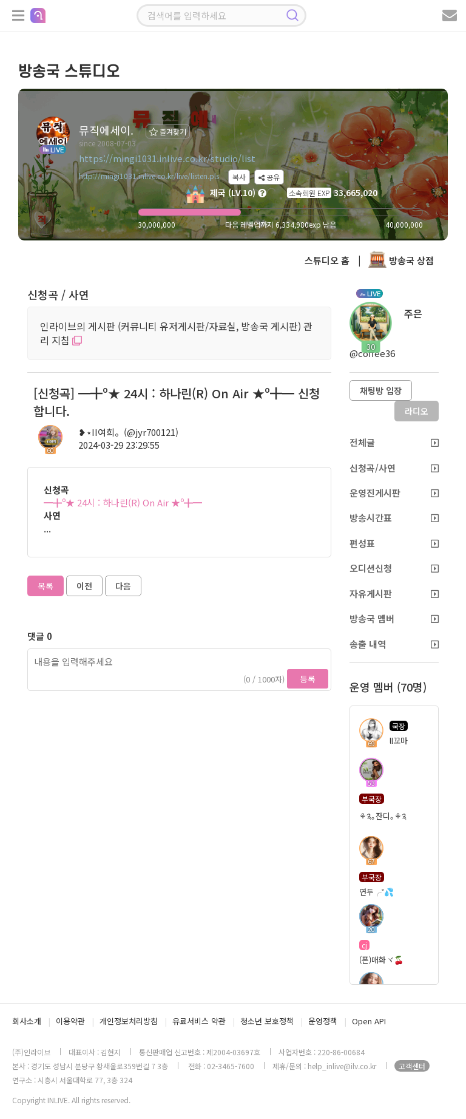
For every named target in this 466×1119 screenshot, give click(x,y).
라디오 (416, 411)
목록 (45, 586)
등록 (308, 679)
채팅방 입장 (381, 390)
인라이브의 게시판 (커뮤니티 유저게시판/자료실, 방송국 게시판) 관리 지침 (176, 333)
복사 (239, 177)
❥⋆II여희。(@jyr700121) (128, 432)
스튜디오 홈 (327, 260)
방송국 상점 (401, 260)
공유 (269, 177)
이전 (84, 586)
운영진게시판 (394, 492)
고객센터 (412, 1066)
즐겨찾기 (167, 131)
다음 (123, 586)
